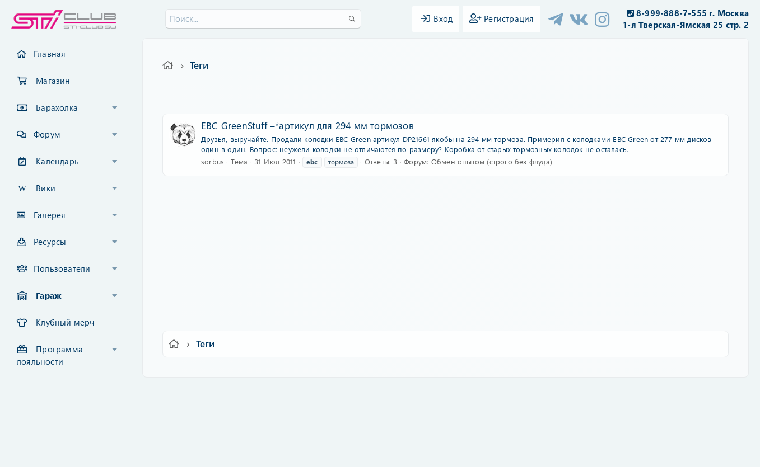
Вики (45, 188)
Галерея (50, 214)
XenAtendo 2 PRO (336, 434)
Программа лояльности (50, 355)
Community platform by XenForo (380, 408)
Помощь (540, 393)
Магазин (53, 80)
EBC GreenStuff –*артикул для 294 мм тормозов (307, 125)
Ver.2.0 (163, 393)
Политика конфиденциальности (456, 393)
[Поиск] (263, 19)
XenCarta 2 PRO (337, 426)
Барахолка (57, 107)
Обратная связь (281, 393)
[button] (115, 108)
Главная (50, 53)
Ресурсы (50, 241)
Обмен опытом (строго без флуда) (491, 161)
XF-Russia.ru (51, 417)
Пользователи (62, 268)
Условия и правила (354, 393)
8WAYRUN (431, 426)
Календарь (57, 161)
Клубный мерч (65, 322)
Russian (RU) (216, 393)
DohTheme (409, 451)
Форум (47, 134)
